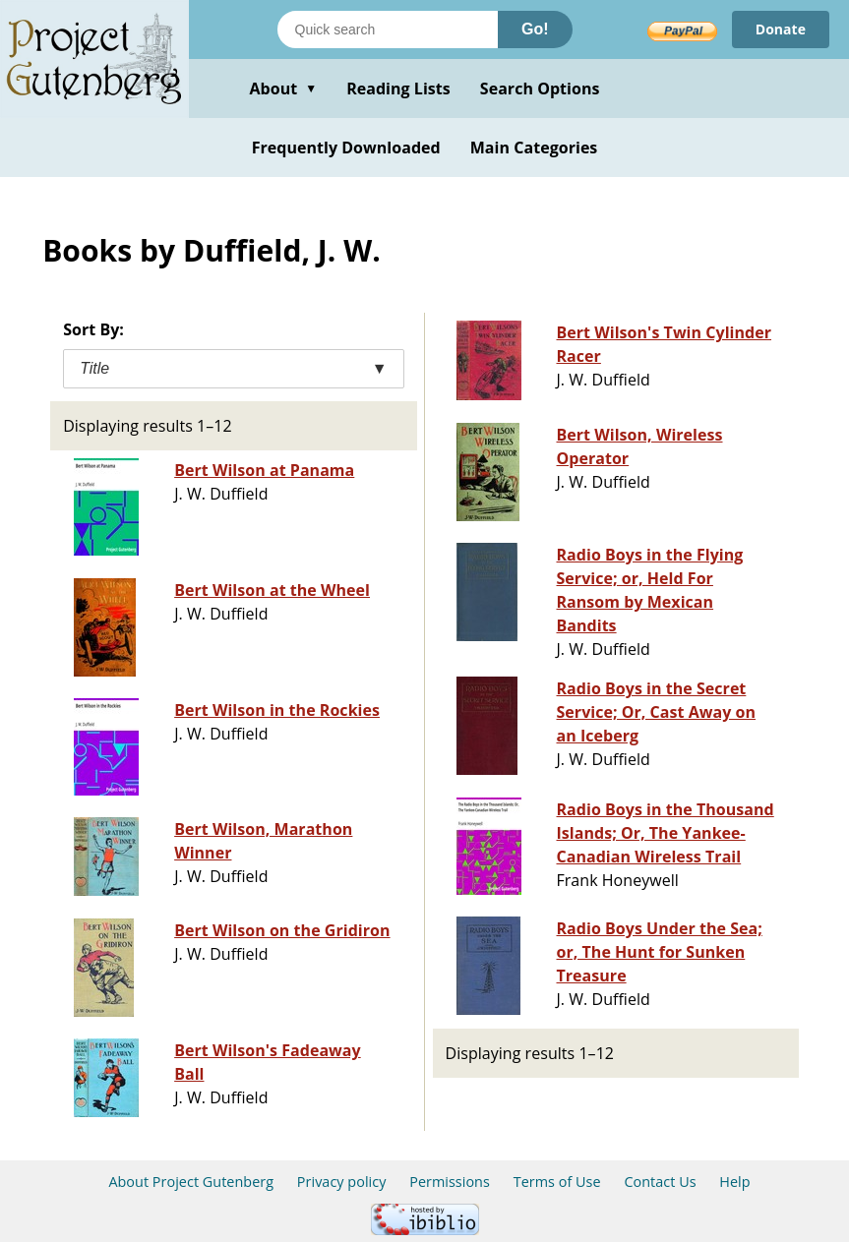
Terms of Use (557, 1181)
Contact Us (660, 1181)
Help (734, 1181)
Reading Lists (398, 88)
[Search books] (387, 29)
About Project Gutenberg (190, 1181)
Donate (781, 29)
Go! (535, 29)
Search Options (540, 88)
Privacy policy (342, 1181)
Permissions (449, 1181)
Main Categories (534, 147)
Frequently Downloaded (346, 147)
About (283, 88)
